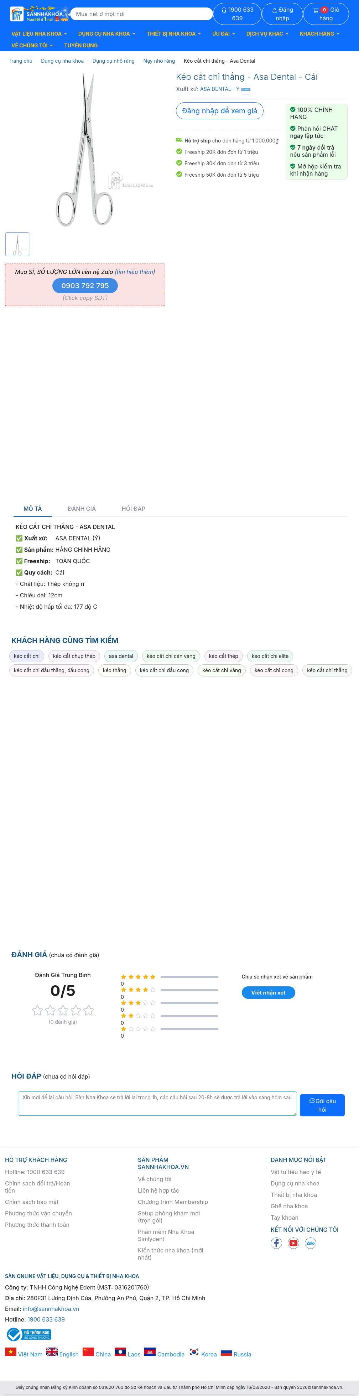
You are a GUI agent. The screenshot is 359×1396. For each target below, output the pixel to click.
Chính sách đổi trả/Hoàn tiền (37, 1187)
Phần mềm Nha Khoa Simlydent (166, 1235)
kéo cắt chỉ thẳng (327, 670)
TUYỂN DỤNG (81, 45)
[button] (39, 34)
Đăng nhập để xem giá (219, 111)
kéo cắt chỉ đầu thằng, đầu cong (51, 670)
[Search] (141, 13)
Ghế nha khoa (289, 1206)
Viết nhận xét (268, 992)
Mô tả (33, 508)
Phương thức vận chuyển (38, 1213)
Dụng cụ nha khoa (295, 1183)
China (97, 1354)
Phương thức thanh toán (37, 1224)
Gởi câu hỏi (322, 1105)
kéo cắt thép (223, 656)
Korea (202, 1354)
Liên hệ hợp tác (158, 1190)
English (62, 1354)
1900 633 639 (237, 14)
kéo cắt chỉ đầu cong (164, 670)
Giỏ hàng (326, 14)
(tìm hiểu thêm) (135, 271)
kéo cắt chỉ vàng (221, 670)
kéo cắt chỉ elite (270, 656)
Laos (128, 1354)
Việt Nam (24, 1354)
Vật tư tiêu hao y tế (296, 1172)
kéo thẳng (114, 670)
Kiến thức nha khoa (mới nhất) (170, 1254)
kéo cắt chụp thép (74, 656)
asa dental (121, 656)
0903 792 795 (85, 285)
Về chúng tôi (154, 1179)
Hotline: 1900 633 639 (34, 1172)
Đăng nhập (282, 14)
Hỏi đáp (133, 508)
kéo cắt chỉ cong (274, 670)
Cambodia (164, 1354)
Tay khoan (284, 1217)
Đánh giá (82, 508)
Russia (236, 1354)
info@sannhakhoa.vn (51, 1308)
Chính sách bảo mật (31, 1201)
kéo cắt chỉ (27, 656)
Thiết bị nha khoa (294, 1194)
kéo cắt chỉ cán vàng (171, 656)
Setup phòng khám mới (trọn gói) (169, 1217)
